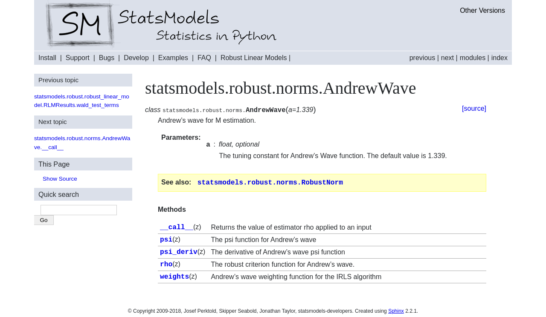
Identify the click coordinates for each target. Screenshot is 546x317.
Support (78, 57)
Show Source (60, 179)
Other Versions (482, 10)
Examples (173, 57)
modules (472, 57)
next (447, 57)
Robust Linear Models (254, 57)
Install (47, 57)
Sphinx (396, 308)
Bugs (106, 57)
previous (422, 57)
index (499, 57)
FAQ (204, 57)
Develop (136, 57)
